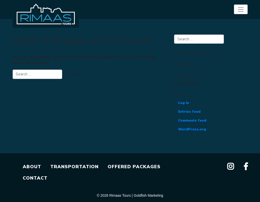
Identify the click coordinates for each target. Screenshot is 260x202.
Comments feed (192, 120)
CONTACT (35, 178)
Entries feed (189, 111)
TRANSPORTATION (74, 167)
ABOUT (32, 167)
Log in (183, 103)
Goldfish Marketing (148, 195)
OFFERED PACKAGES (134, 167)
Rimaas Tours (120, 195)
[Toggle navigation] (240, 9)
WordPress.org (192, 129)
